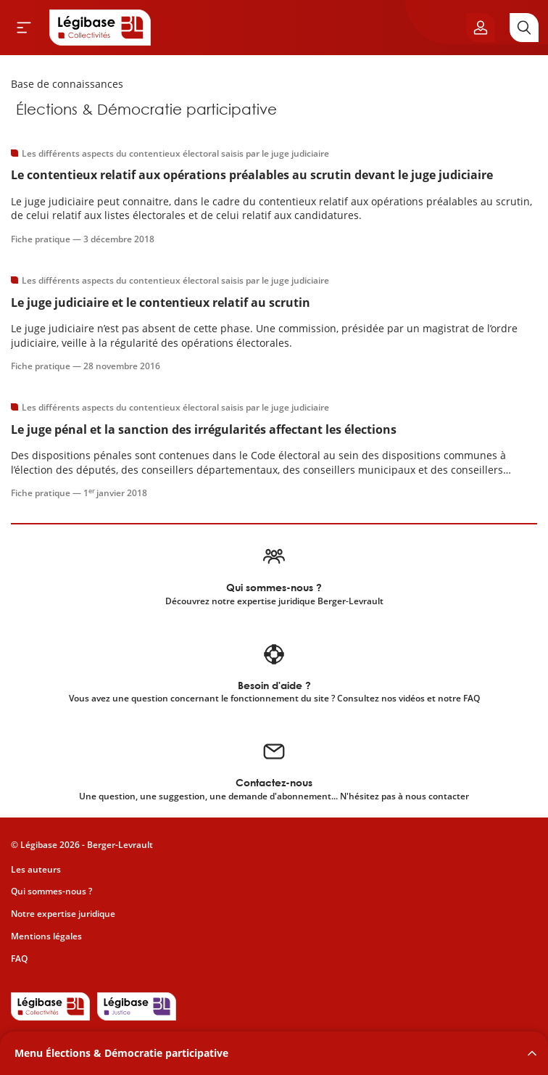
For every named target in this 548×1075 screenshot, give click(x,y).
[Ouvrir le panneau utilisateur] (480, 27)
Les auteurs (36, 869)
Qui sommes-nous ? (51, 891)
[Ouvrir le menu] (23, 27)
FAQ (19, 958)
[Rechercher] (524, 27)
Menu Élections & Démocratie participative (121, 1053)
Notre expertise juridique (63, 913)
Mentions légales (46, 936)
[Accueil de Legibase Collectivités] (100, 27)
